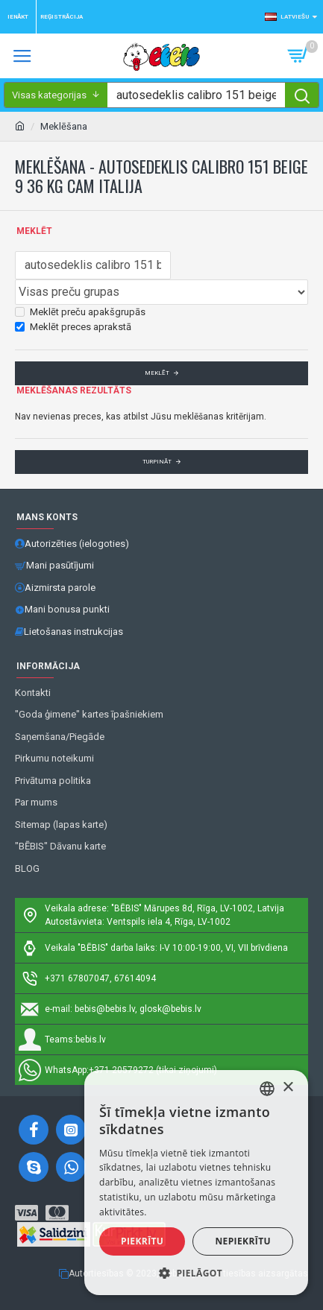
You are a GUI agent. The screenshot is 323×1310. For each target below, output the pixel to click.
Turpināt (157, 461)
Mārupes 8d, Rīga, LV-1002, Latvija (214, 908)
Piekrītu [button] (142, 1241)
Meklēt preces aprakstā (73, 326)
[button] (196, 1272)
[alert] (196, 1182)
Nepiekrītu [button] (243, 1241)
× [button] (287, 1087)
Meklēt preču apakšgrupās (80, 311)
